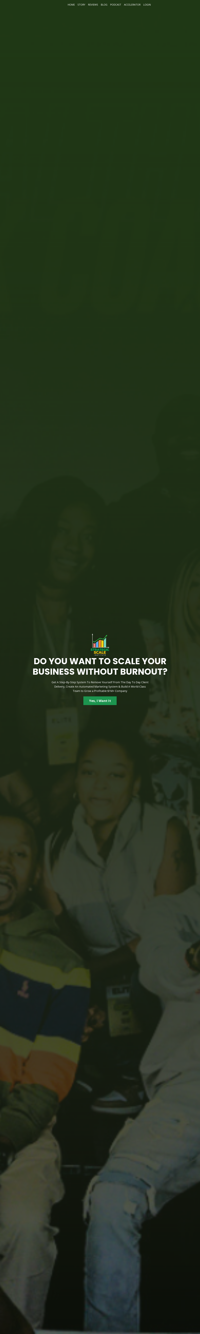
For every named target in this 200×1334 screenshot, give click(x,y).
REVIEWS (93, 4)
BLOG (104, 4)
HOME (71, 4)
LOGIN (147, 4)
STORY (81, 4)
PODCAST (115, 4)
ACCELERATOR (132, 4)
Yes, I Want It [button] (100, 700)
